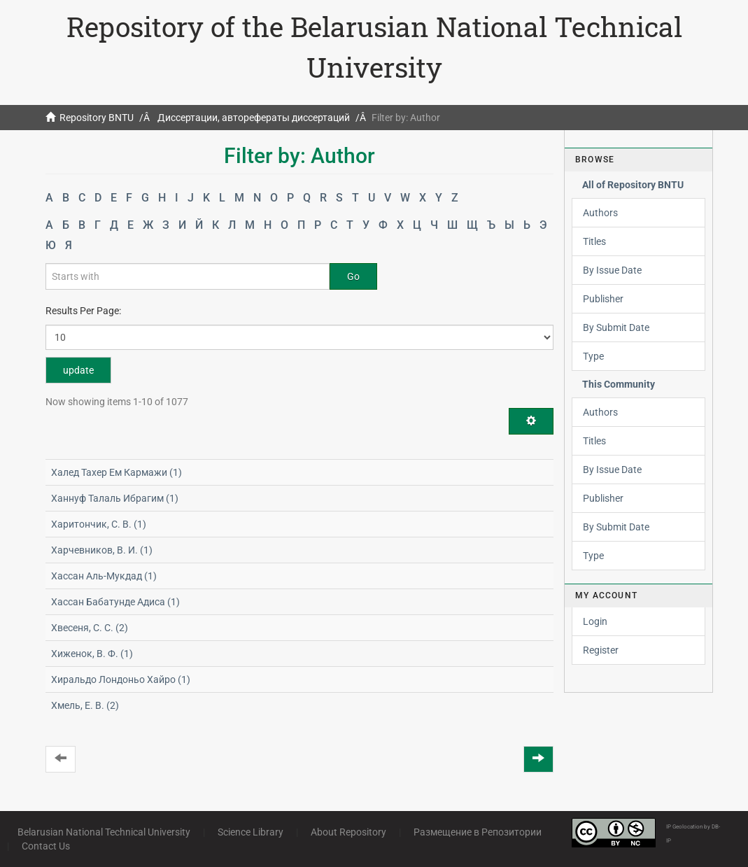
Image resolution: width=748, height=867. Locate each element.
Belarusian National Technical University (103, 832)
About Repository (348, 832)
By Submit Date (616, 327)
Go (353, 276)
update (78, 370)
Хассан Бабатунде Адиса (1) (115, 601)
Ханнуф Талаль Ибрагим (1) (114, 498)
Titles (594, 241)
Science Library (250, 832)
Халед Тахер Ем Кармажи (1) (116, 472)
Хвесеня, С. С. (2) (89, 627)
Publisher (603, 298)
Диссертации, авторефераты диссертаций (253, 117)
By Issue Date (612, 270)
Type (593, 356)
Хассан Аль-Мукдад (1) (104, 575)
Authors (600, 212)
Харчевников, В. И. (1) (102, 550)
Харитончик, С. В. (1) (98, 524)
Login (595, 621)
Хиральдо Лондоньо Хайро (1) (120, 679)
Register (601, 650)
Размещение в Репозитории (478, 832)
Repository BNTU (96, 117)
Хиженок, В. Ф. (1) (92, 653)
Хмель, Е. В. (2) (85, 705)
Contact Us (46, 846)
